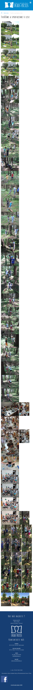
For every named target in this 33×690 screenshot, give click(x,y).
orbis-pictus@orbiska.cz (16, 660)
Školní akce (6, 13)
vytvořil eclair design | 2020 (16, 685)
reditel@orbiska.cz (17, 656)
